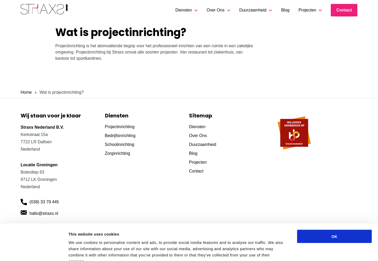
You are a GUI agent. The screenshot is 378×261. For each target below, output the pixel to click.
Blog (285, 10)
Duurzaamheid (252, 10)
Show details (274, 250)
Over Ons (215, 10)
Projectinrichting (120, 126)
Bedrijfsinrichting (120, 135)
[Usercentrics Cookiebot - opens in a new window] (34, 251)
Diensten (183, 10)
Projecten (307, 10)
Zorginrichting (117, 153)
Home (26, 92)
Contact (344, 10)
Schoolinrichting (119, 144)
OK (335, 205)
